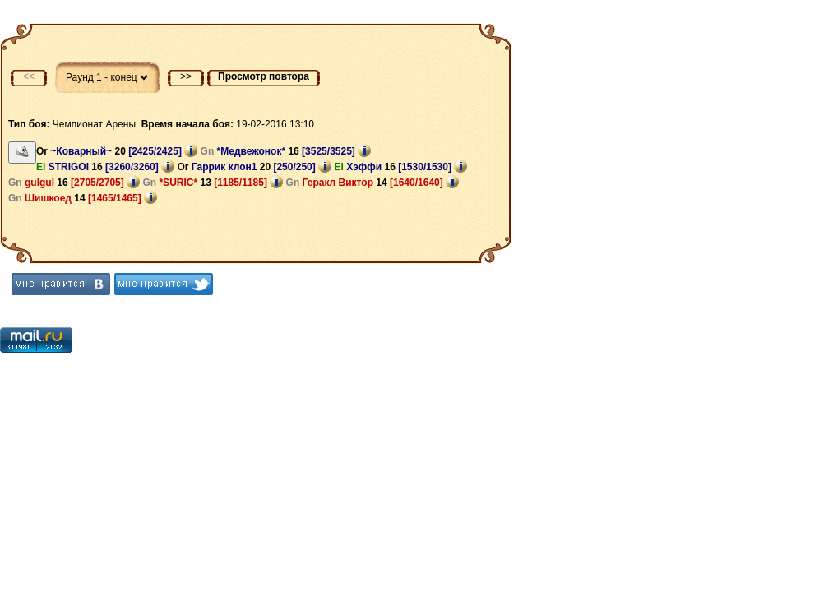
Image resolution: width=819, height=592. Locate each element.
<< (29, 76)
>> (186, 76)
